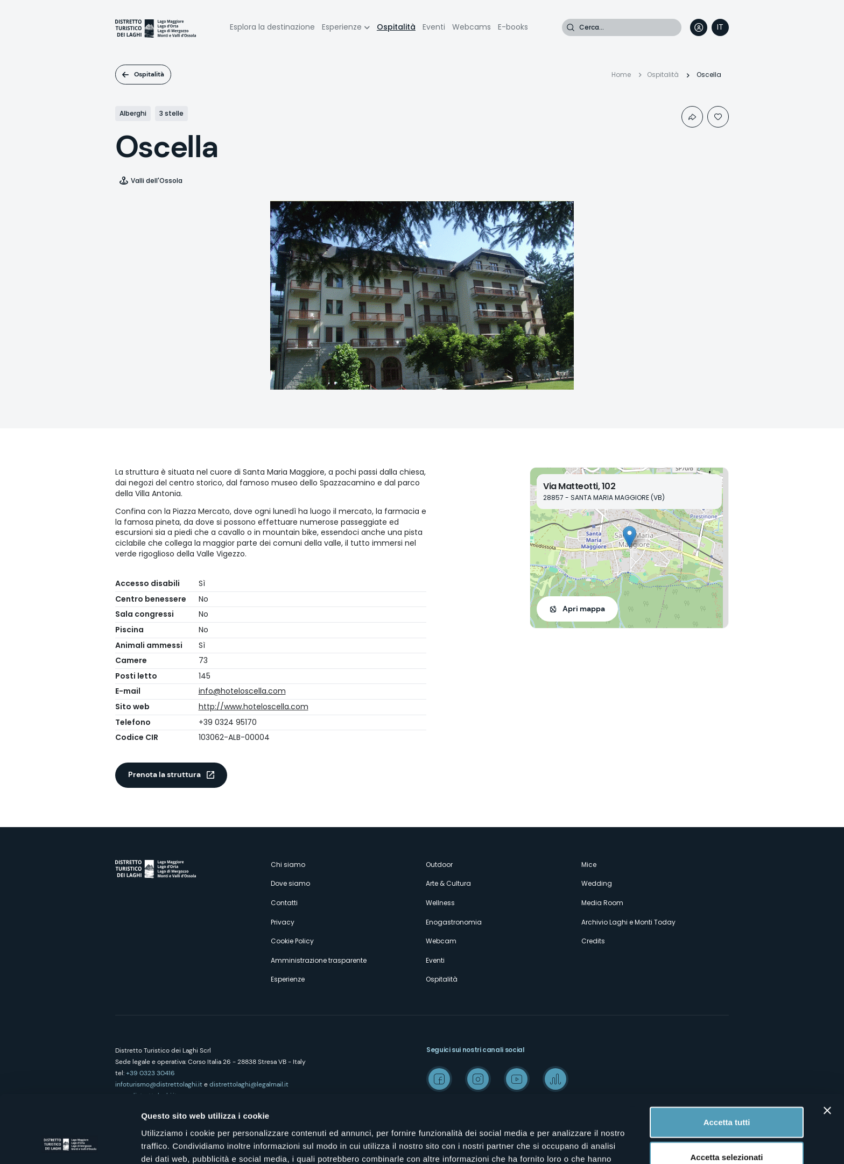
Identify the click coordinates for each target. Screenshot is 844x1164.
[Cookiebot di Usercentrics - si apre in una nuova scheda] (70, 1143)
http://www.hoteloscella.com (253, 706)
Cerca (570, 27)
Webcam (441, 941)
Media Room (602, 902)
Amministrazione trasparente (319, 960)
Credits (593, 941)
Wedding (596, 883)
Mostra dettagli (566, 1142)
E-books (513, 27)
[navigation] (720, 27)
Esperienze (342, 27)
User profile (698, 27)
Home (621, 74)
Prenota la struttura (164, 774)
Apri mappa (583, 608)
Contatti (284, 902)
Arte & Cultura (448, 883)
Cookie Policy (292, 941)
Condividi (692, 117)
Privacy (282, 922)
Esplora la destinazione (272, 27)
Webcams (471, 27)
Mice (588, 864)
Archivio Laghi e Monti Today (628, 922)
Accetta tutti (727, 1058)
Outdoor (439, 864)
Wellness (440, 902)
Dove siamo (290, 883)
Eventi (434, 27)
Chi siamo (288, 864)
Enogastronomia (454, 922)
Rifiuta (727, 1128)
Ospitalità (396, 27)
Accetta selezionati (726, 1093)
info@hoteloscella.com (242, 691)
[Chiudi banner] (827, 1046)
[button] (629, 537)
